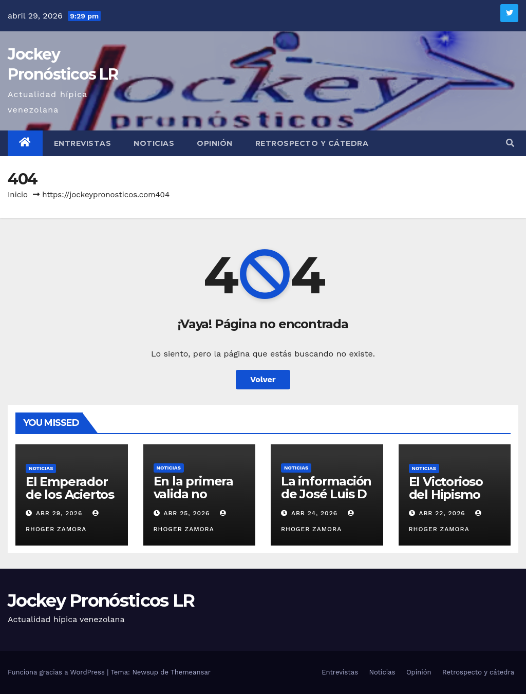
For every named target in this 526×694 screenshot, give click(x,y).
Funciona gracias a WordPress (57, 672)
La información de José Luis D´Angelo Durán (326, 494)
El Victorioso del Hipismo (446, 488)
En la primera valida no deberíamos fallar (193, 500)
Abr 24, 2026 (314, 513)
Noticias (154, 143)
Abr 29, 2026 (59, 513)
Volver (263, 379)
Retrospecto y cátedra (312, 143)
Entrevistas (82, 143)
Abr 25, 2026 (186, 513)
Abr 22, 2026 (442, 513)
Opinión (215, 143)
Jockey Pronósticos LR (101, 600)
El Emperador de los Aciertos (70, 488)
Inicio (18, 194)
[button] (510, 143)
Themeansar (191, 672)
